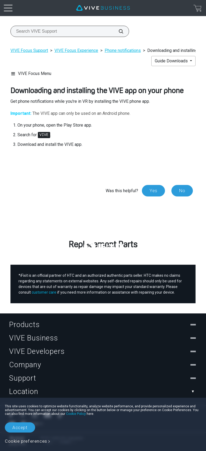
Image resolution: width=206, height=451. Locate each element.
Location (103, 391)
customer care (44, 292)
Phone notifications (123, 50)
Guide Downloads (172, 60)
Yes (153, 190)
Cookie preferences (26, 441)
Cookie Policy (76, 414)
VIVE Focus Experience (76, 50)
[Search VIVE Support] (118, 31)
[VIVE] (103, 8)
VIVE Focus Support (29, 50)
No (182, 190)
